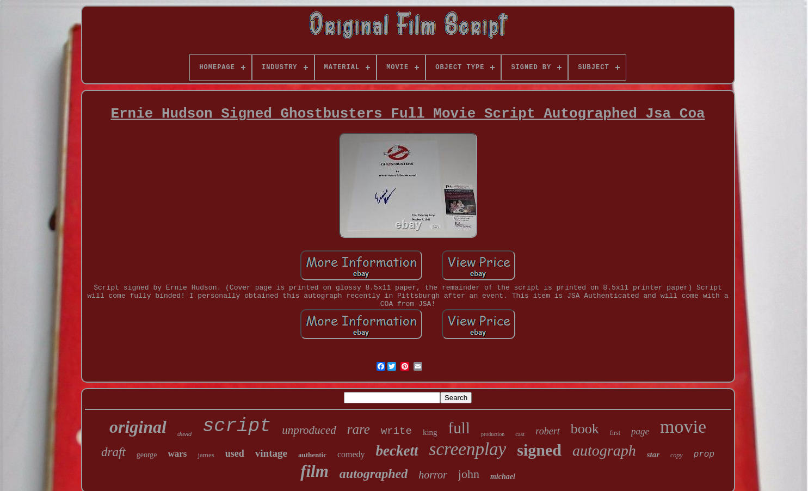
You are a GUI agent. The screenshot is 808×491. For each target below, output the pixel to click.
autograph (604, 450)
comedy (351, 454)
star (653, 454)
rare (358, 429)
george (147, 455)
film (314, 471)
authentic (312, 455)
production (492, 434)
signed (539, 450)
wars (177, 454)
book (585, 429)
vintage (271, 453)
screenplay (468, 449)
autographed (374, 474)
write (396, 431)
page (640, 431)
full (459, 428)
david (184, 434)
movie (683, 426)
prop (704, 454)
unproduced (309, 430)
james (206, 455)
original (137, 427)
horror (432, 475)
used (234, 453)
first (615, 433)
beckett (397, 451)
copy (676, 455)
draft (113, 452)
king (430, 432)
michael (502, 476)
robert (547, 431)
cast (520, 434)
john (468, 474)
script (236, 426)
